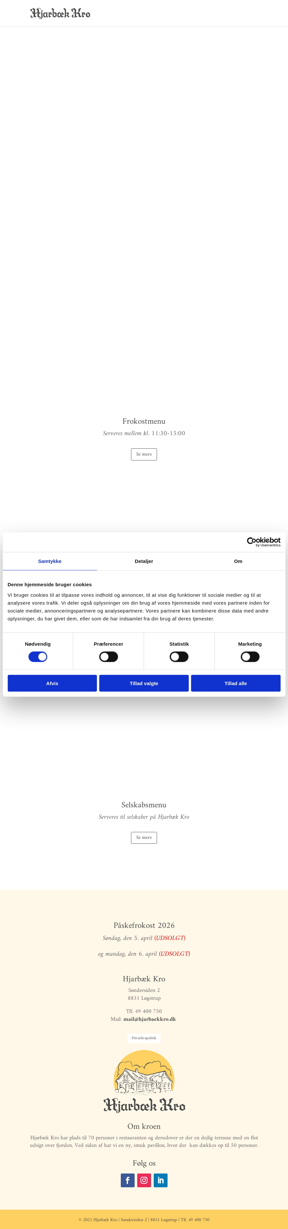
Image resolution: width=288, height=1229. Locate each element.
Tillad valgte (144, 683)
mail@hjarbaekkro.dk (150, 1019)
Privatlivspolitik (144, 1038)
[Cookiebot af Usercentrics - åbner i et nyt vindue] (251, 542)
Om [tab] (238, 561)
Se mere (144, 454)
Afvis (52, 683)
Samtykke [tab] (50, 561)
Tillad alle (235, 683)
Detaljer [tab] (144, 561)
